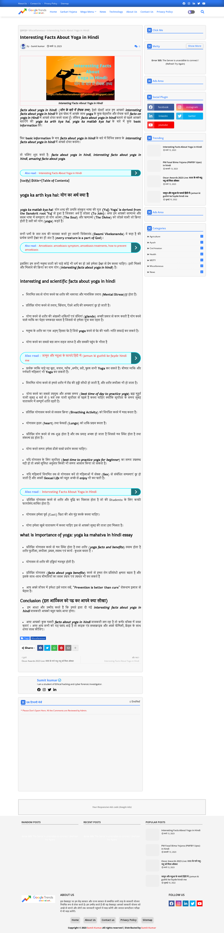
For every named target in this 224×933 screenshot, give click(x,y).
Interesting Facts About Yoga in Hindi (60, 173)
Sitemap (65, 3)
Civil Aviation (176, 248)
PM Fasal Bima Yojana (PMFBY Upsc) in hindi (182, 164)
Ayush (176, 242)
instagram (192, 107)
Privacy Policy (51, 3)
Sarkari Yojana (68, 11)
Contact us (35, 3)
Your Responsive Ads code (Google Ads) (112, 807)
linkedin (163, 116)
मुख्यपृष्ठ (23, 30)
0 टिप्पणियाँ (135, 701)
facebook (163, 107)
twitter (192, 116)
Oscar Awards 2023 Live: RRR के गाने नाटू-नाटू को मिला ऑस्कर (183, 179)
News (103, 11)
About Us (22, 3)
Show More (194, 46)
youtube (163, 124)
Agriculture (176, 236)
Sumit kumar (47, 680)
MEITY (176, 260)
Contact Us (147, 11)
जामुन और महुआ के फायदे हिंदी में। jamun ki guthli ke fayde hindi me (76, 358)
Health (176, 254)
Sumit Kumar (94, 927)
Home (53, 11)
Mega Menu (87, 11)
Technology (116, 11)
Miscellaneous (37, 30)
